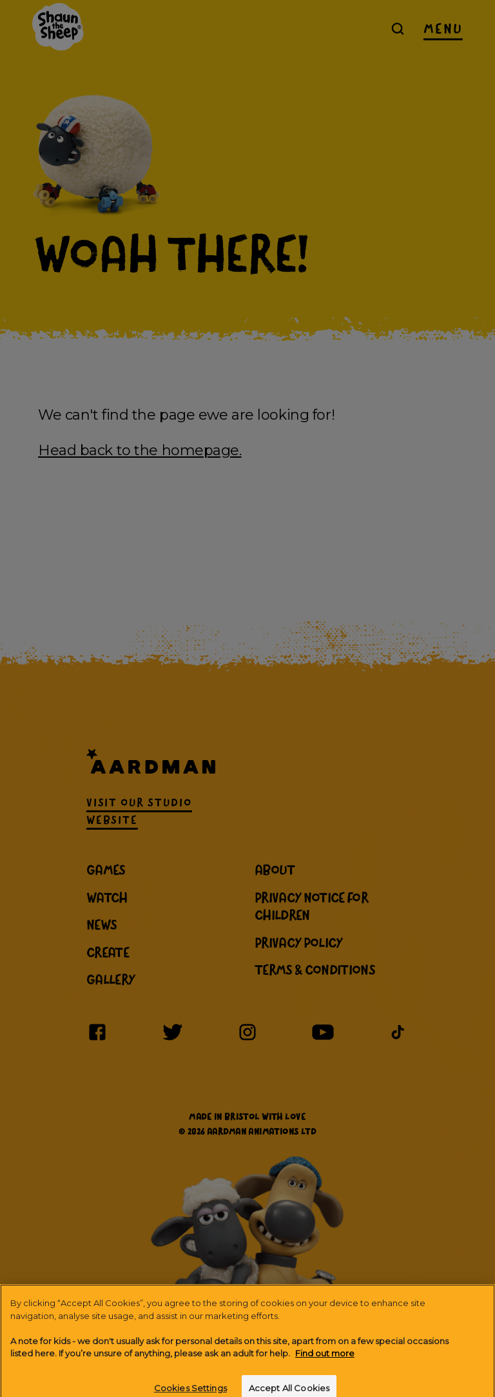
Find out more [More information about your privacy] (324, 1365)
